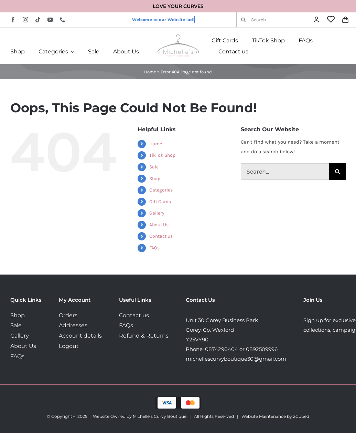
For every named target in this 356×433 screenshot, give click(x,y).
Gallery (156, 213)
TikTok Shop (162, 155)
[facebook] (13, 19)
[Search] (272, 19)
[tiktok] (38, 19)
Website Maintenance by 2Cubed (275, 416)
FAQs (154, 248)
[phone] (62, 19)
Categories (161, 190)
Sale (154, 167)
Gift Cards (160, 202)
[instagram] (25, 19)
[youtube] (50, 19)
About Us (159, 225)
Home (150, 71)
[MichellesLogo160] (178, 37)
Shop (154, 179)
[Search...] (285, 171)
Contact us (161, 236)
